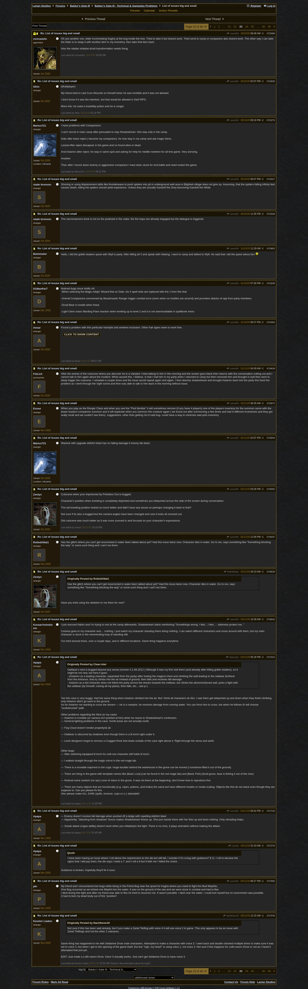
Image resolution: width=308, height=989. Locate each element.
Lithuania (46, 164)
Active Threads (168, 10)
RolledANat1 (231, 572)
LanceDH (233, 33)
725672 (271, 403)
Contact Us (231, 981)
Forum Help (247, 981)
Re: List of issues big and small (60, 33)
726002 (271, 489)
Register (254, 5)
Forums (60, 5)
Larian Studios (42, 5)
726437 (271, 537)
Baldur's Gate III (80, 5)
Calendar (149, 10)
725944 (271, 438)
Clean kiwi (232, 657)
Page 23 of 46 (196, 26)
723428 (271, 214)
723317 (271, 179)
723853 (271, 248)
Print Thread (39, 25)
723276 (271, 120)
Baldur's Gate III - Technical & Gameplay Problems (126, 5)
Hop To (82, 969)
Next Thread (215, 19)
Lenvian (233, 845)
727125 (271, 811)
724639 (271, 368)
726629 (271, 572)
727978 (271, 915)
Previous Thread (93, 19)
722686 (271, 33)
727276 (271, 845)
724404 (271, 322)
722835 (271, 81)
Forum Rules (41, 981)
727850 (271, 881)
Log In (269, 5)
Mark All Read (59, 981)
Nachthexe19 (231, 915)
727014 (271, 657)
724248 (271, 283)
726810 (271, 619)
